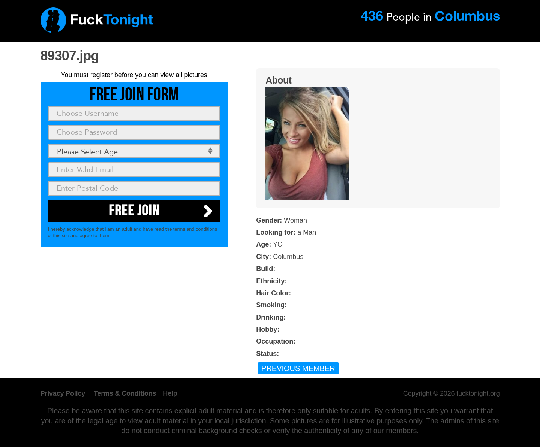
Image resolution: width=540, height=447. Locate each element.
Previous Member (298, 368)
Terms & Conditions (125, 393)
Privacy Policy (63, 393)
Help (170, 393)
